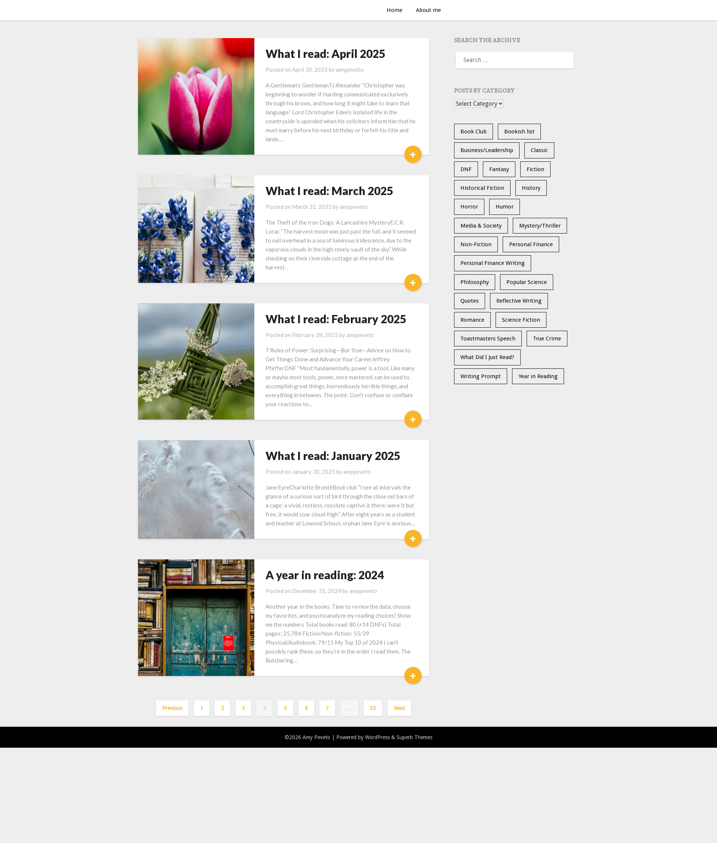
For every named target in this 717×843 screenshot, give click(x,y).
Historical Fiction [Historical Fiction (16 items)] (482, 188)
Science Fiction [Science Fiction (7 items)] (521, 319)
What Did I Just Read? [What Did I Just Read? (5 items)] (487, 357)
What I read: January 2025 (333, 455)
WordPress (377, 737)
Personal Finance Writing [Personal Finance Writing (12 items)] (492, 263)
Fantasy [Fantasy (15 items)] (499, 169)
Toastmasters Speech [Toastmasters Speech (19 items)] (487, 338)
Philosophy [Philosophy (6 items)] (474, 282)
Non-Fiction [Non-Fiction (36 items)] (475, 244)
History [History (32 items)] (531, 188)
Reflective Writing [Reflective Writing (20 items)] (519, 300)
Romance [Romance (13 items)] (472, 319)
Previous (172, 708)
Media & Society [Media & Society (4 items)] (481, 225)
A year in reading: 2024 (325, 574)
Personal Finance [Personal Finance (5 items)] (531, 244)
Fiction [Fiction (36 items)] (535, 169)
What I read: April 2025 (325, 53)
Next (399, 708)
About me (428, 10)
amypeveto (350, 69)
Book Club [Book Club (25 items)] (473, 131)
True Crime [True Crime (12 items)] (547, 338)
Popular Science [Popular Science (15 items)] (526, 282)
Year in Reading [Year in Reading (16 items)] (538, 376)
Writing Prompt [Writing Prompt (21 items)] (480, 376)
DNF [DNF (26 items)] (466, 169)
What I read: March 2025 (329, 190)
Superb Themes (414, 737)
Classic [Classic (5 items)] (539, 150)
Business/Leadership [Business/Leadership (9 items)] (486, 150)
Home (394, 10)
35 (373, 708)
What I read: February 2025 (336, 318)
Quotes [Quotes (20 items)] (469, 300)
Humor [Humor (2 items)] (505, 206)
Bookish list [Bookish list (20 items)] (519, 131)
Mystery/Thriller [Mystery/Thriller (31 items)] (540, 225)
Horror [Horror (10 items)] (469, 206)
